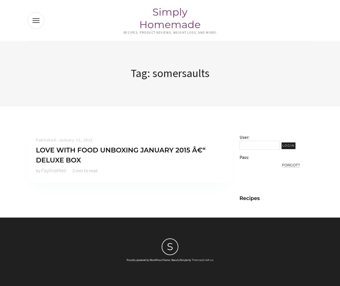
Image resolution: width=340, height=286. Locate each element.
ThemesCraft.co (202, 260)
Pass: (244, 157)
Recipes (250, 198)
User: (244, 137)
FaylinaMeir (54, 170)
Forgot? (291, 165)
